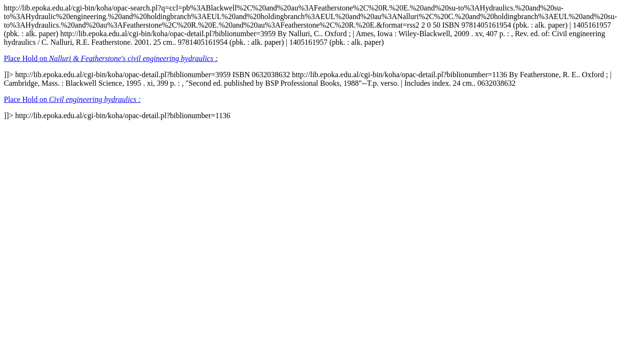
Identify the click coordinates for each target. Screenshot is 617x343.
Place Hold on (111, 58)
